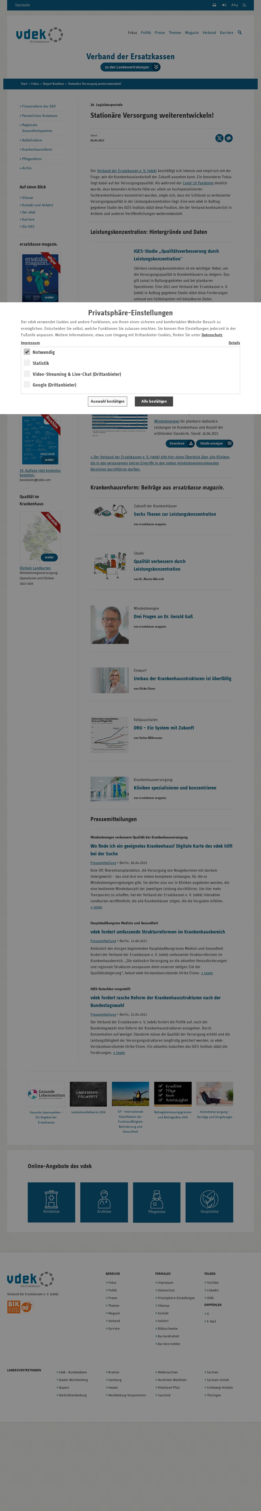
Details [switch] (234, 343)
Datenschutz (212, 335)
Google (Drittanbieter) (54, 385)
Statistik (41, 363)
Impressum (30, 343)
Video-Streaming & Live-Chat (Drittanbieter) (77, 374)
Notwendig (44, 352)
